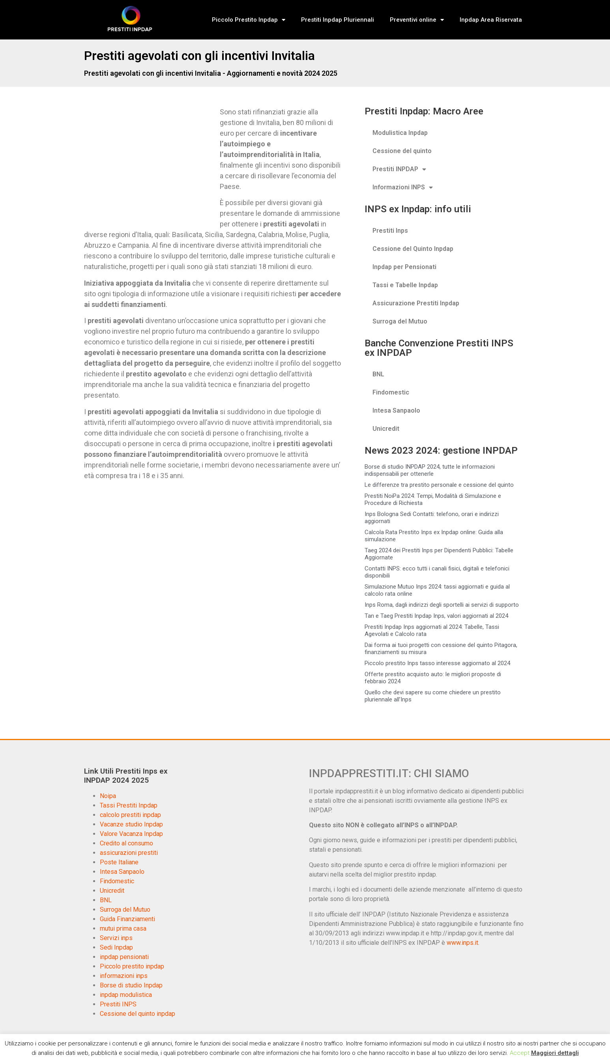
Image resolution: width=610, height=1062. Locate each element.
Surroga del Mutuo (399, 321)
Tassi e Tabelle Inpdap (405, 285)
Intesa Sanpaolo (396, 410)
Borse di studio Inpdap (131, 985)
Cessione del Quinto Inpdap (412, 248)
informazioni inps (124, 976)
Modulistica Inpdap (400, 132)
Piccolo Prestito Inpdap (248, 20)
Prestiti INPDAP (399, 169)
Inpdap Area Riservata (491, 19)
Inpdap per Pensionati (404, 267)
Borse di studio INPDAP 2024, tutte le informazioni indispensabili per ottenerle (430, 470)
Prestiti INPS (118, 1004)
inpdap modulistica (126, 994)
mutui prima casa (123, 928)
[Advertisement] (150, 165)
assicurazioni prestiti (129, 852)
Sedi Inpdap (116, 947)
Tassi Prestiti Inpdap (128, 805)
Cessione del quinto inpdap (137, 1013)
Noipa (108, 796)
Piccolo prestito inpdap (132, 966)
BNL (378, 374)
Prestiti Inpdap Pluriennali (337, 19)
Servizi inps (116, 938)
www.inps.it (462, 942)
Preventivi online (417, 20)
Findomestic (390, 392)
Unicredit (385, 428)
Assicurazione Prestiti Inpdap (415, 303)
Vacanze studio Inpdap (131, 824)
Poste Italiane (119, 862)
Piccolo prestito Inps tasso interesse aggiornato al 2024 (437, 663)
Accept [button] (520, 1052)
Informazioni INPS (402, 187)
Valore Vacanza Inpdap (131, 834)
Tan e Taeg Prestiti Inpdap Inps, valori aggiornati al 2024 (436, 615)
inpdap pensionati (124, 957)
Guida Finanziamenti (127, 919)
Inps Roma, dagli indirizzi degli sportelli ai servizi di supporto (442, 604)
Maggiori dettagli (555, 1052)
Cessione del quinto (402, 151)
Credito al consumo (126, 843)
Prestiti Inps (390, 230)
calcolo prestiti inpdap (130, 815)
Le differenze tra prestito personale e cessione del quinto (439, 484)
